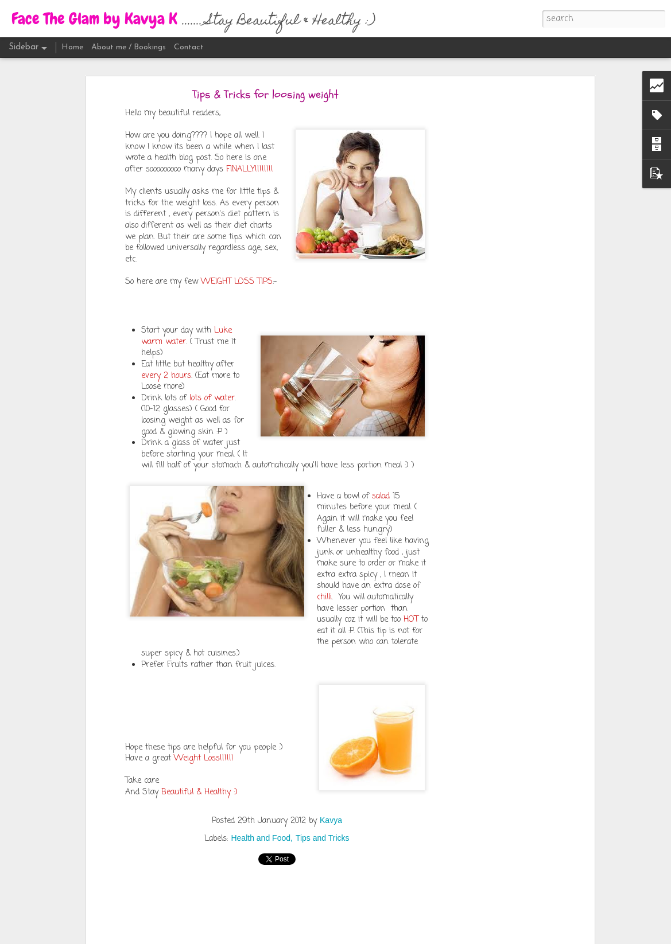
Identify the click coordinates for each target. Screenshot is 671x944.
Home (72, 47)
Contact (189, 47)
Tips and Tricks (323, 837)
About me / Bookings (128, 47)
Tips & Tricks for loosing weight (265, 94)
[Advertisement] (492, 273)
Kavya (331, 820)
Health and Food (260, 837)
